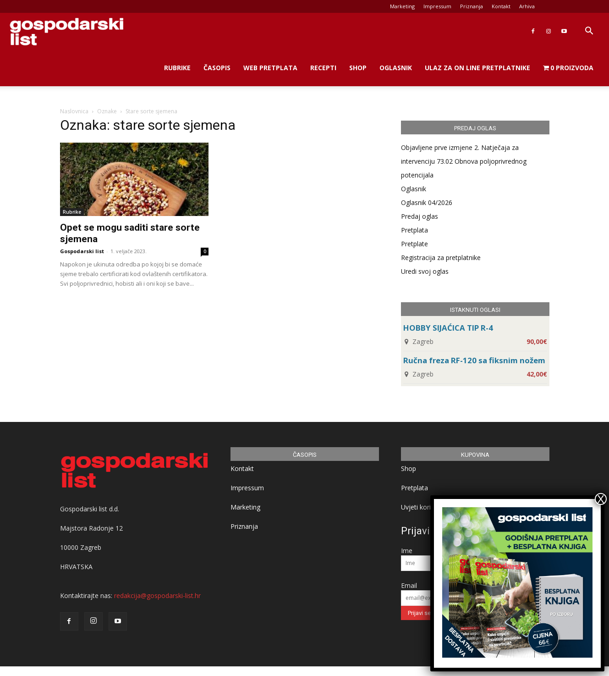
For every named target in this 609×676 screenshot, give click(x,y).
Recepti (323, 67)
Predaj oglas (419, 216)
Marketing (402, 6)
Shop (358, 67)
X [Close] (600, 499)
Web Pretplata (270, 67)
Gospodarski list (82, 251)
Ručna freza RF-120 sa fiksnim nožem (474, 360)
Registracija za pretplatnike (441, 257)
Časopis (216, 67)
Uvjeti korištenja (425, 507)
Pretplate (414, 243)
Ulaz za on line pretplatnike (477, 67)
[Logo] (66, 31)
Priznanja (471, 6)
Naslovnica (74, 111)
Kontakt (501, 6)
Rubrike (177, 67)
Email (409, 585)
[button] (589, 32)
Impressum (437, 6)
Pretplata (414, 230)
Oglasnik (395, 67)
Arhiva (527, 6)
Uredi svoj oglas (425, 271)
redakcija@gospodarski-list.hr (157, 595)
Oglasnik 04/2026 (426, 202)
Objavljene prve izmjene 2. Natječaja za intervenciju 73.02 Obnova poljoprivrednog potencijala (464, 161)
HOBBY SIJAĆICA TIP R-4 (448, 327)
